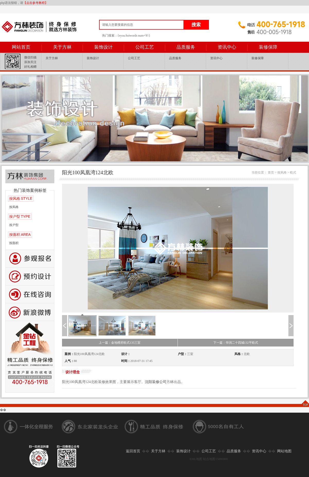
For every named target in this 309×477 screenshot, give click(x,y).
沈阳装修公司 (155, 382)
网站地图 (284, 451)
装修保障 (268, 47)
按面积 (14, 243)
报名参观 (30, 259)
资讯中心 (227, 47)
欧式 (293, 172)
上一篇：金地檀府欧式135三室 (119, 342)
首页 (271, 172)
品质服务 (185, 47)
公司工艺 (144, 47)
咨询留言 (30, 294)
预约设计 (30, 276)
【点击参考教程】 (35, 3)
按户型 (14, 225)
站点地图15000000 (215, 459)
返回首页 (133, 451)
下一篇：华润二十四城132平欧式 (235, 342)
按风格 (14, 207)
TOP (305, 403)
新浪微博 (30, 312)
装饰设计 (103, 47)
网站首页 (21, 47)
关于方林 (62, 47)
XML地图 (195, 459)
